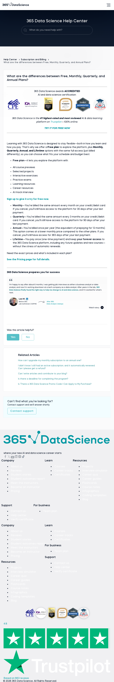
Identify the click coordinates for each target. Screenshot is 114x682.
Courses (59, 466)
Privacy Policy (38, 680)
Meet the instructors (24, 482)
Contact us (18, 510)
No (28, 337)
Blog (85, 498)
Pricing (15, 490)
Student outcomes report (28, 478)
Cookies (51, 680)
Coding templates (94, 494)
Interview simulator (95, 470)
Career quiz (90, 474)
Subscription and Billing (34, 60)
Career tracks (63, 470)
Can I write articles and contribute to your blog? (42, 373)
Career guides (92, 478)
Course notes (91, 486)
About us (17, 466)
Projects (87, 466)
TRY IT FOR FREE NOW (57, 128)
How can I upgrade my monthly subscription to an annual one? (49, 360)
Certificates (62, 474)
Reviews (16, 470)
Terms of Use (22, 680)
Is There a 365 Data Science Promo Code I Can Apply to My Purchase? (54, 384)
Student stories (21, 474)
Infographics (90, 490)
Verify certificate (22, 518)
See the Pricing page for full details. (28, 259)
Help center (19, 514)
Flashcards (89, 482)
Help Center (11, 60)
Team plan (50, 510)
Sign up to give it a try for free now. (28, 199)
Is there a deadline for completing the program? (43, 379)
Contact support (22, 410)
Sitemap (8, 680)
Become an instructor (25, 486)
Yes (13, 337)
